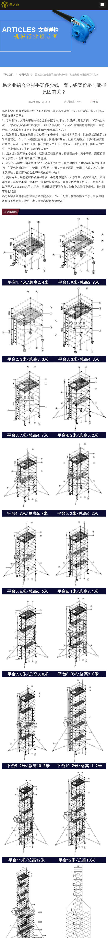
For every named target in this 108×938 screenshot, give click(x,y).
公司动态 (24, 74)
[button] (102, 5)
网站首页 (8, 74)
